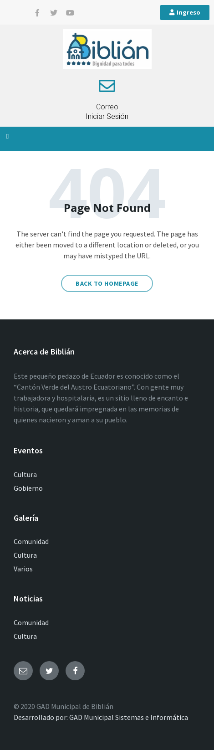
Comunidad (31, 541)
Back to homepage (107, 283)
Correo (107, 107)
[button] (7, 136)
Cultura (25, 474)
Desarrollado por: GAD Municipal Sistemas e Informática (101, 717)
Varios (23, 568)
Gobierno (28, 488)
